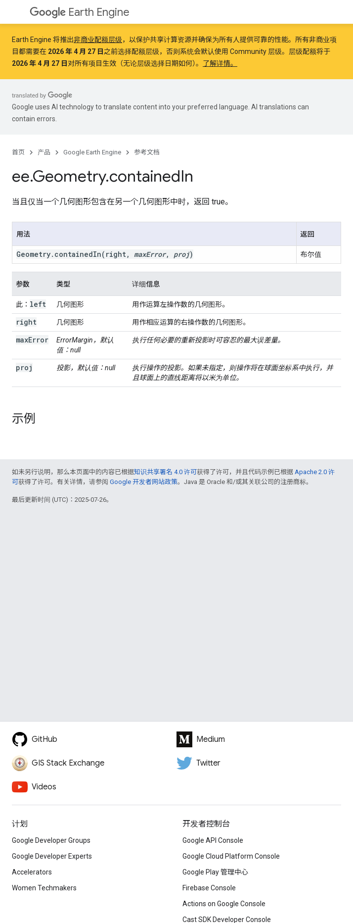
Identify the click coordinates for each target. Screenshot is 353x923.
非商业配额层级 (98, 40)
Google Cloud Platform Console (231, 856)
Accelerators (32, 872)
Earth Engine (80, 12)
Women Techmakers (44, 888)
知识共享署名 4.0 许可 (165, 472)
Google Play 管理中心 (215, 872)
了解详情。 (220, 63)
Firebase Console (209, 888)
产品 (44, 152)
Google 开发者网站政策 (143, 482)
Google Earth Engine (92, 152)
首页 (18, 152)
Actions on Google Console (223, 904)
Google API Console (212, 840)
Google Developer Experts (52, 856)
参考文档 (147, 152)
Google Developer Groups (51, 840)
